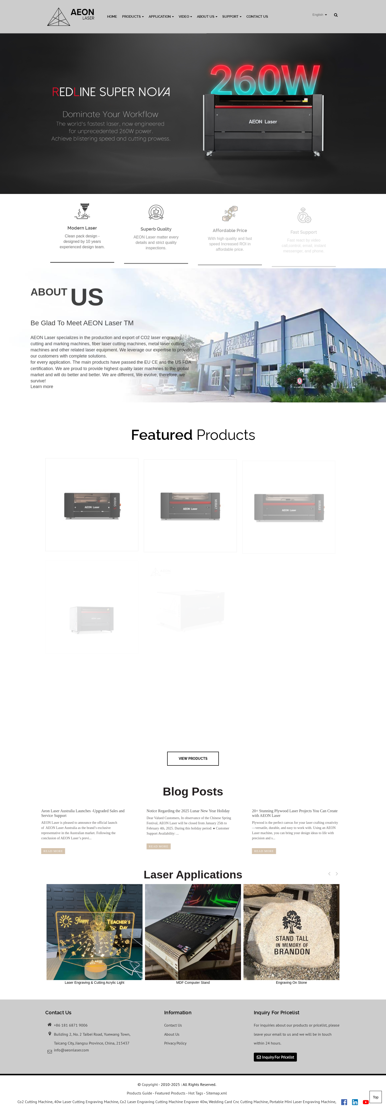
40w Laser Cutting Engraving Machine (86, 1101)
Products (133, 16)
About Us (207, 16)
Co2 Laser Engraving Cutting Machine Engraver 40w (163, 1101)
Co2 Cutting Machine (34, 1101)
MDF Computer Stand (193, 934)
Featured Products (170, 1093)
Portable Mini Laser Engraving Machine (302, 1101)
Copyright (149, 1084)
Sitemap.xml (216, 1093)
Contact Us (257, 16)
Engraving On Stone (291, 934)
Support (231, 16)
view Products (193, 759)
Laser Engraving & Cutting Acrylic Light (95, 934)
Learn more (42, 391)
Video (185, 16)
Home (112, 16)
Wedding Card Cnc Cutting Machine (238, 1101)
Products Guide (139, 1093)
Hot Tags (195, 1093)
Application (161, 16)
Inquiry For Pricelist (278, 1057)
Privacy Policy (175, 1043)
